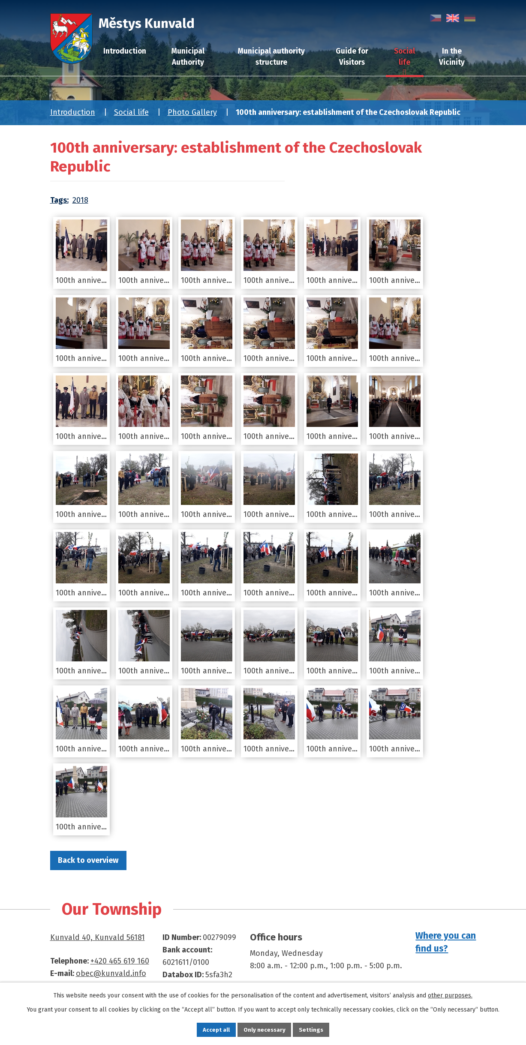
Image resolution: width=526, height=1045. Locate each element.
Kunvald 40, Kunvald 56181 (97, 938)
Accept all (209, 1029)
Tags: (59, 200)
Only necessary (264, 1029)
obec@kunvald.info (111, 974)
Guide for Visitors (352, 57)
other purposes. (450, 994)
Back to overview (92, 860)
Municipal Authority (187, 57)
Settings (318, 1029)
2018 (80, 200)
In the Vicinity (452, 57)
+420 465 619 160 (119, 961)
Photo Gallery (192, 112)
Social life (131, 112)
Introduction (72, 112)
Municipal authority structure (271, 57)
